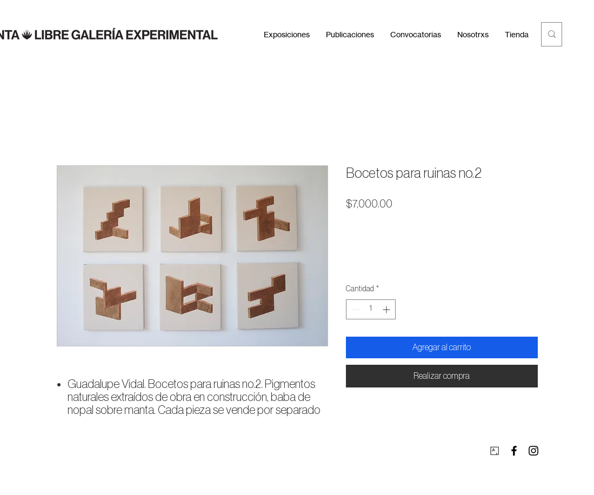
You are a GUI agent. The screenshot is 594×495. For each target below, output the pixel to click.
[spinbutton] (371, 309)
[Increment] (387, 309)
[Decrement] (354, 309)
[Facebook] (514, 450)
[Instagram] (533, 450)
